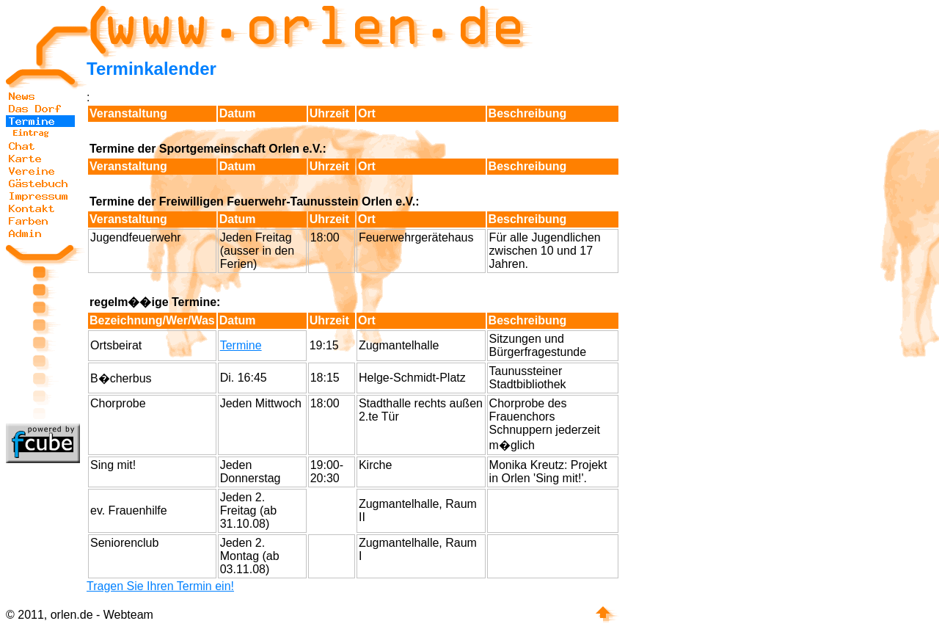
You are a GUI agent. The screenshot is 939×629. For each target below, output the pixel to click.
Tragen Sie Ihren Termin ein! (160, 586)
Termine (241, 345)
